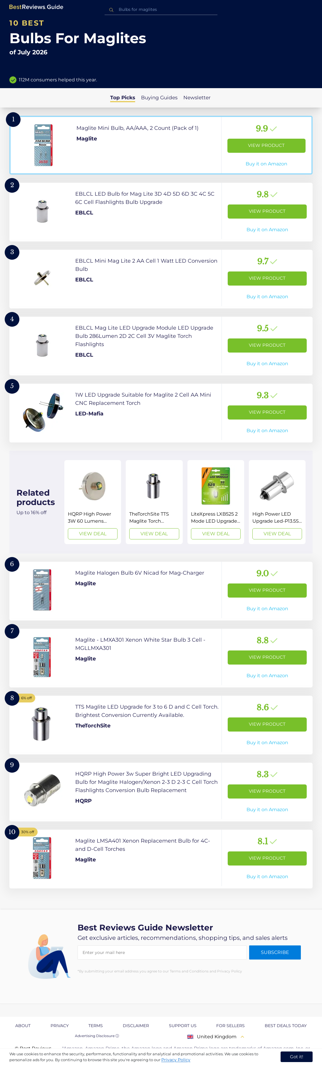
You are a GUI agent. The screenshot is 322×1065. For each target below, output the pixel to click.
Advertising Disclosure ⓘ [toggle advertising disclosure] (97, 1036)
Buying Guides (159, 97)
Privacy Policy (175, 1059)
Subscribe (275, 952)
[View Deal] (92, 502)
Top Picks (122, 97)
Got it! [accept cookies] (296, 1056)
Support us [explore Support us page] (183, 1025)
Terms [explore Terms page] (95, 1025)
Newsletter (197, 97)
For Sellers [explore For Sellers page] (230, 1025)
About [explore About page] (23, 1025)
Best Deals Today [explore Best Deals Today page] (286, 1025)
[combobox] (161, 9)
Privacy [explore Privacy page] (60, 1025)
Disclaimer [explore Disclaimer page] (136, 1025)
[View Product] (161, 145)
